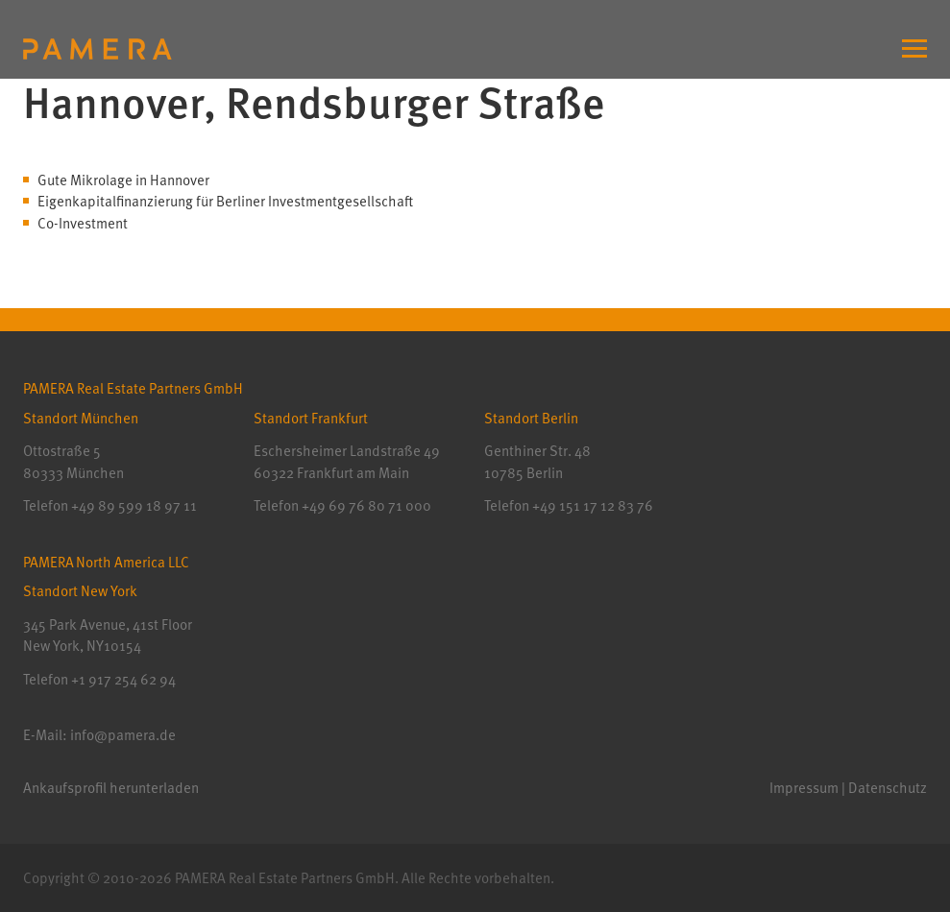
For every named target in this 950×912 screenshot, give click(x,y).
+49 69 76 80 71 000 (366, 505)
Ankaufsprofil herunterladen (111, 787)
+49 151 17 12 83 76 (591, 505)
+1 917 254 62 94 (123, 678)
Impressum (804, 787)
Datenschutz (887, 787)
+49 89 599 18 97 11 (134, 505)
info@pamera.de (123, 734)
